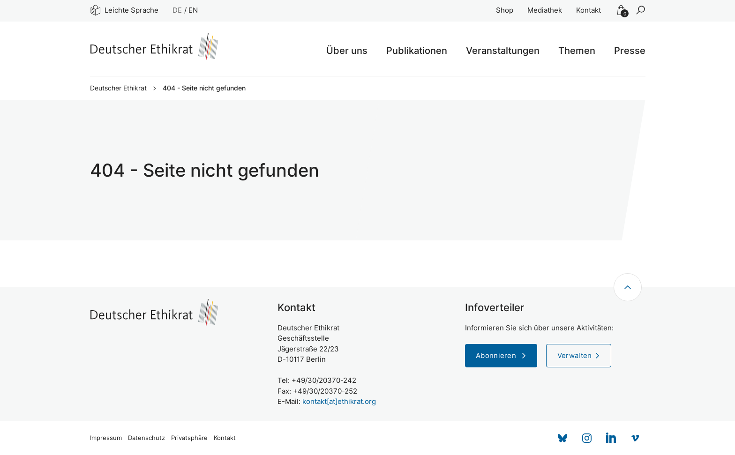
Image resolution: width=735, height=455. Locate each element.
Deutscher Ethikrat (118, 88)
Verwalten (574, 355)
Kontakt (588, 10)
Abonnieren (497, 355)
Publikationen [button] (416, 50)
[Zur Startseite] (154, 46)
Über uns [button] (347, 50)
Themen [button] (576, 50)
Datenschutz (146, 438)
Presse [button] (629, 50)
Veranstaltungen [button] (503, 50)
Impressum (106, 438)
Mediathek (544, 10)
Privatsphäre (189, 438)
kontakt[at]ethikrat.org (339, 401)
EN (193, 10)
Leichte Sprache (124, 10)
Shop (504, 10)
